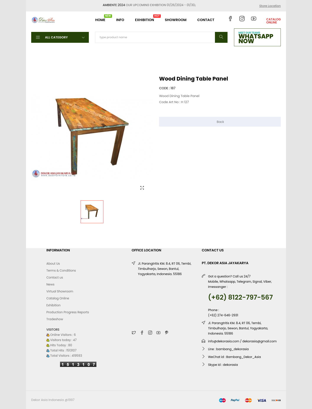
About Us (53, 263)
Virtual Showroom (59, 291)
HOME (100, 18)
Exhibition (53, 305)
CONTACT (205, 19)
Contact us (54, 277)
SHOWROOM (176, 19)
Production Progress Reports (67, 312)
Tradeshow (54, 319)
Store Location (270, 6)
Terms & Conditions (61, 270)
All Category (60, 37)
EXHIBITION (144, 18)
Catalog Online (57, 298)
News (50, 284)
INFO (120, 19)
